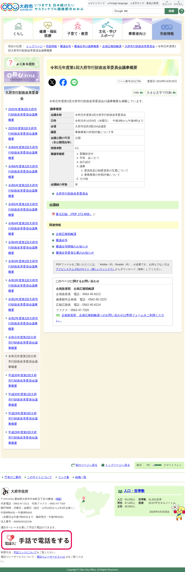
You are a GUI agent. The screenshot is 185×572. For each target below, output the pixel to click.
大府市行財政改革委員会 (140, 46)
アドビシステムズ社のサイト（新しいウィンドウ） (85, 269)
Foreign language (118, 3)
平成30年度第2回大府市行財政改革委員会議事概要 (23, 381)
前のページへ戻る (86, 465)
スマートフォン (173, 465)
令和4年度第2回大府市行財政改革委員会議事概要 (23, 229)
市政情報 (167, 34)
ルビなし (178, 4)
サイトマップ (97, 3)
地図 (58, 499)
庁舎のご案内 (13, 477)
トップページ (34, 46)
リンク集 (63, 477)
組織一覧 (80, 477)
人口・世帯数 (134, 491)
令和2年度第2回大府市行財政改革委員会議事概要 (23, 304)
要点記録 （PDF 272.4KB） (75, 214)
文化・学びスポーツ (107, 33)
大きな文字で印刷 (159, 92)
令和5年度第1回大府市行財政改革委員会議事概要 (23, 209)
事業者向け (137, 34)
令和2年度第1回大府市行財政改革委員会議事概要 (23, 324)
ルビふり (167, 4)
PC (148, 465)
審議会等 (65, 46)
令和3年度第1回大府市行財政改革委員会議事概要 (23, 286)
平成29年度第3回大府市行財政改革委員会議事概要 (23, 419)
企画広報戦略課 (111, 46)
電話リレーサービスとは (52, 556)
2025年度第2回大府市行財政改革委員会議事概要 (23, 114)
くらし (18, 34)
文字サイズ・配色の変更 (145, 3)
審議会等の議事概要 (86, 46)
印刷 (136, 92)
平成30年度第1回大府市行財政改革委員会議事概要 (23, 399)
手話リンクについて (25, 552)
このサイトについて (39, 477)
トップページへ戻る (117, 465)
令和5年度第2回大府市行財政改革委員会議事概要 (23, 191)
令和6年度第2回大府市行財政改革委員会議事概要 (23, 152)
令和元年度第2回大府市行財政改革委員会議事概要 (23, 342)
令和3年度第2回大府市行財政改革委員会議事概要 (23, 266)
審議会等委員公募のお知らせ (75, 252)
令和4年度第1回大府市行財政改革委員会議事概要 (23, 247)
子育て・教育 (77, 34)
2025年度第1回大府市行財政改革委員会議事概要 (23, 134)
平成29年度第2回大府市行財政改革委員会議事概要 (23, 437)
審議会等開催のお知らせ (72, 246)
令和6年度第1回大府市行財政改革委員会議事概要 (23, 172)
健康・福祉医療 (48, 33)
